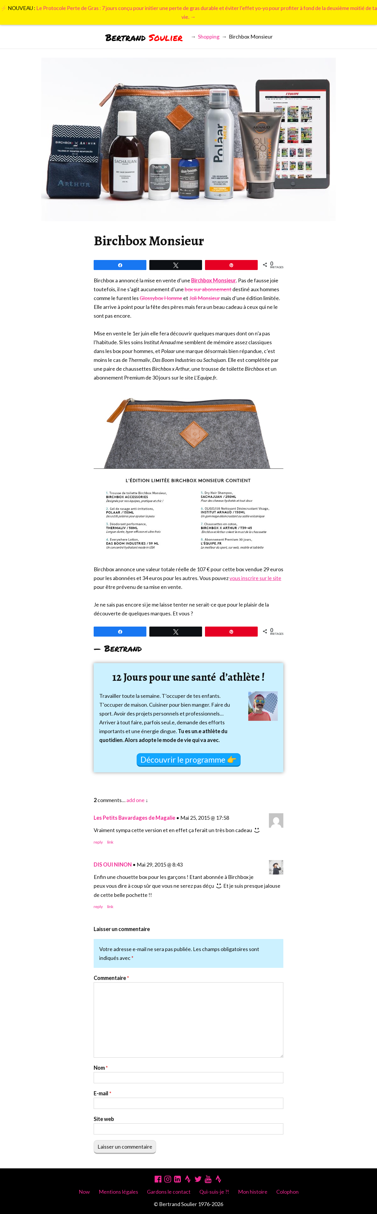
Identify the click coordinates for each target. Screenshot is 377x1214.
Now (84, 1191)
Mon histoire (252, 1191)
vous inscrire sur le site (255, 578)
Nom (101, 1067)
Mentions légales (118, 1191)
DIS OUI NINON (113, 864)
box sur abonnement (208, 289)
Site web (104, 1119)
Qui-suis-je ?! (214, 1191)
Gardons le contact (169, 1191)
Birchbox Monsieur (213, 280)
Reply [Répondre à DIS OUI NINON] (98, 906)
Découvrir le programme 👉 (188, 759)
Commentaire (111, 978)
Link (110, 841)
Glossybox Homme (161, 298)
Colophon (287, 1191)
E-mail (102, 1093)
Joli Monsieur (204, 298)
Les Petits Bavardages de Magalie (134, 817)
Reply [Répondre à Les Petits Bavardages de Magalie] (98, 841)
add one (135, 800)
